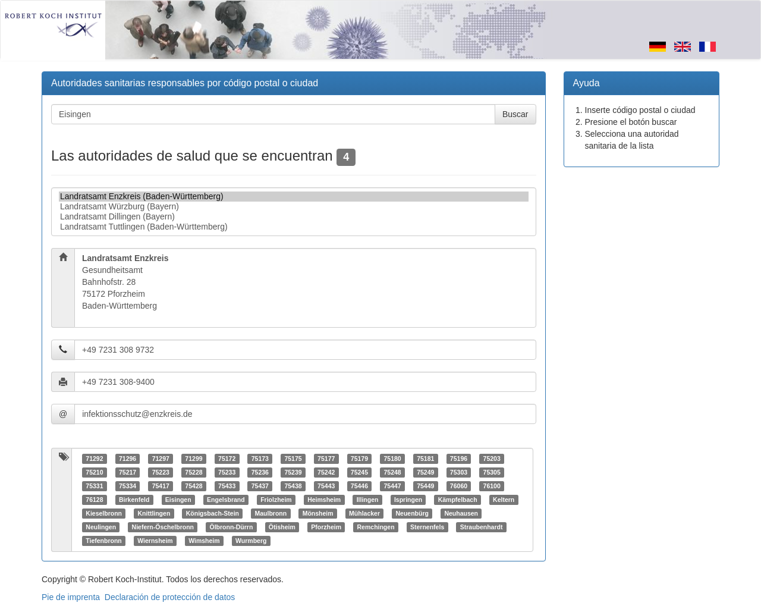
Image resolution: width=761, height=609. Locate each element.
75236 (260, 472)
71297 (160, 458)
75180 (392, 458)
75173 (260, 458)
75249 (425, 472)
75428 (193, 485)
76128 (94, 499)
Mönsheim (318, 513)
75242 (326, 472)
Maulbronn (271, 513)
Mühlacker (364, 513)
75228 (193, 472)
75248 (392, 472)
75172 (226, 458)
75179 (359, 458)
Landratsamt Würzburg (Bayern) (294, 207)
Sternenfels (427, 526)
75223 (160, 472)
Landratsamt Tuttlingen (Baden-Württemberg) (294, 227)
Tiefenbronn (103, 540)
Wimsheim (203, 540)
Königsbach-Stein (212, 513)
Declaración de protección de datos (170, 597)
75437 (260, 485)
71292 (94, 458)
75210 (94, 472)
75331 (94, 485)
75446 (359, 485)
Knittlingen (153, 513)
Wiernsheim (154, 540)
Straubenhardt (481, 526)
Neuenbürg (412, 513)
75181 (425, 458)
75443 (326, 485)
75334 (127, 485)
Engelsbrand (226, 499)
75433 (226, 485)
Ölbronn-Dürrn (231, 526)
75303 (458, 472)
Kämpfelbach (457, 499)
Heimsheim (324, 499)
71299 (193, 458)
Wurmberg (250, 540)
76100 (492, 485)
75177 (326, 458)
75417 (160, 485)
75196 (458, 458)
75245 (359, 472)
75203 (492, 458)
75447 (392, 485)
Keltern (503, 499)
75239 (292, 472)
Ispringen (408, 499)
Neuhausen (461, 513)
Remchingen (376, 526)
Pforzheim (326, 526)
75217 (127, 472)
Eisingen (178, 499)
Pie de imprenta (71, 597)
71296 (127, 458)
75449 (425, 485)
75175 (292, 458)
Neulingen (101, 526)
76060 (458, 485)
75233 (226, 472)
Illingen (368, 499)
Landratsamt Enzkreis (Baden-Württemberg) (294, 197)
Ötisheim (282, 526)
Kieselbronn (104, 513)
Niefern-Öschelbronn (163, 526)
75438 (292, 485)
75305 (492, 472)
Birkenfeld (134, 499)
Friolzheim (276, 499)
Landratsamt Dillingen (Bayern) (294, 217)
